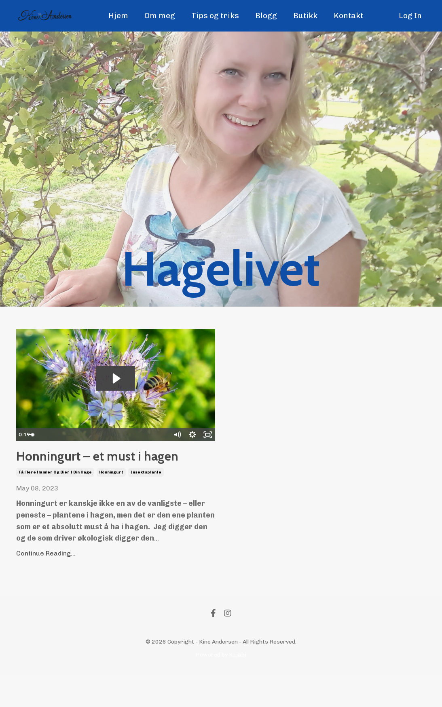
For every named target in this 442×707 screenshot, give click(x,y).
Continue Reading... (46, 585)
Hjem (115, 16)
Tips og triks (214, 16)
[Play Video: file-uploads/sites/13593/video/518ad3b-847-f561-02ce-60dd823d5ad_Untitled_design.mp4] (115, 378)
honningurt (111, 503)
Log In (410, 16)
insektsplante (146, 503)
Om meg (157, 16)
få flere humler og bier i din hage (55, 503)
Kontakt (350, 16)
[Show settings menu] (192, 434)
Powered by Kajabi (221, 686)
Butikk (305, 16)
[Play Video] (23, 434)
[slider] (107, 434)
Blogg (266, 16)
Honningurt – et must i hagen (110, 472)
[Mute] (177, 434)
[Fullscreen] (208, 434)
